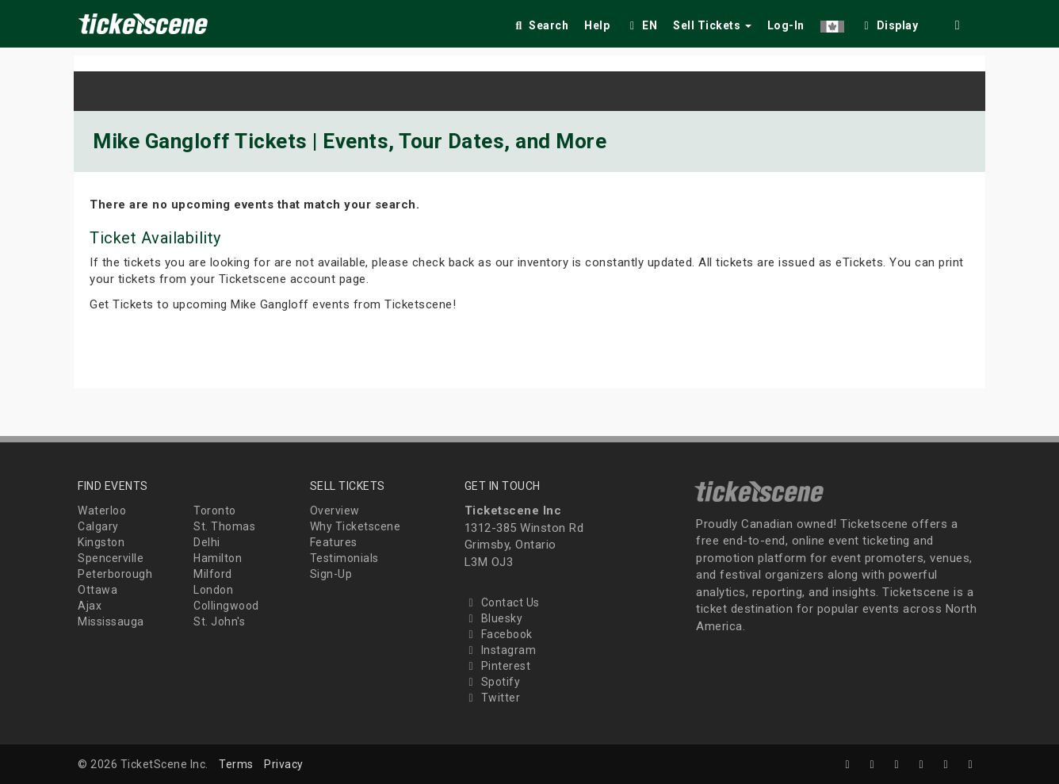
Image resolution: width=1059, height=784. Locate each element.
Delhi (206, 542)
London (213, 589)
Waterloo (102, 510)
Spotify (493, 681)
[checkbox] (889, 22)
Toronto (214, 510)
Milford (212, 574)
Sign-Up (331, 574)
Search (540, 25)
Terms (236, 764)
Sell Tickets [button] (712, 25)
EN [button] (641, 25)
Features (333, 542)
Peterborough (115, 574)
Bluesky (494, 618)
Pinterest (498, 666)
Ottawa (97, 589)
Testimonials (344, 558)
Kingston (101, 542)
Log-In (786, 25)
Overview (335, 510)
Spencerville (110, 558)
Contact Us (502, 602)
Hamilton (217, 558)
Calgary (98, 526)
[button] (832, 22)
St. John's (219, 621)
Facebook (499, 634)
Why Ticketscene (355, 526)
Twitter (493, 697)
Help (597, 25)
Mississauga (111, 621)
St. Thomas (224, 526)
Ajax (89, 605)
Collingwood (226, 605)
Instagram (501, 650)
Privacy (284, 764)
